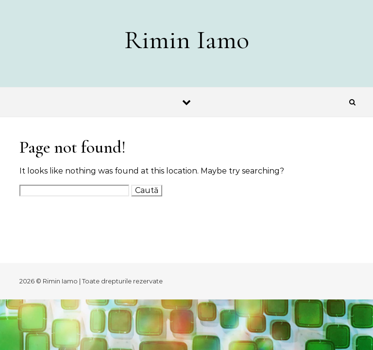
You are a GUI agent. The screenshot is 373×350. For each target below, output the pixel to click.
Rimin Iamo (186, 39)
